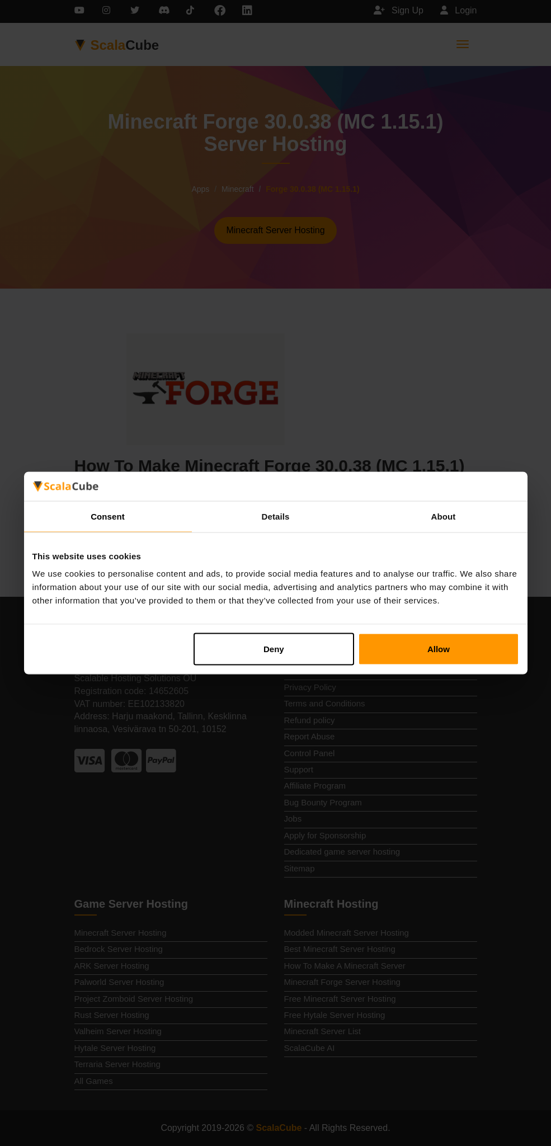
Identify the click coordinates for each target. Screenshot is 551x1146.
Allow (438, 649)
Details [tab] (276, 516)
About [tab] (443, 516)
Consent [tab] (108, 516)
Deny (273, 649)
